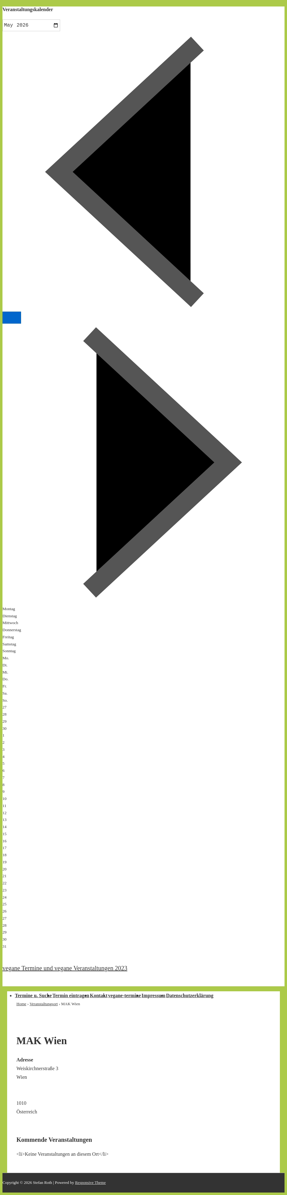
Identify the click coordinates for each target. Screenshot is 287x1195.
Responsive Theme (90, 1182)
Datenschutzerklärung (190, 995)
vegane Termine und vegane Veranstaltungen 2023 (64, 968)
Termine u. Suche (33, 995)
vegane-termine (124, 995)
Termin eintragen (70, 995)
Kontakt (99, 995)
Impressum (154, 995)
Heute (12, 317)
